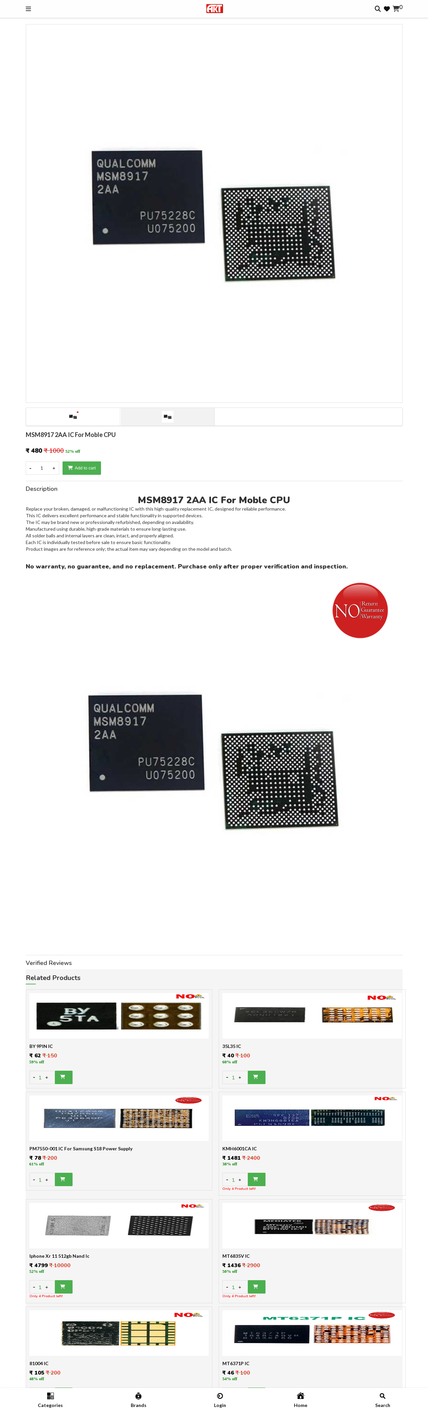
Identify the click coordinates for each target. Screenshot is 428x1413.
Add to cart (82, 467)
